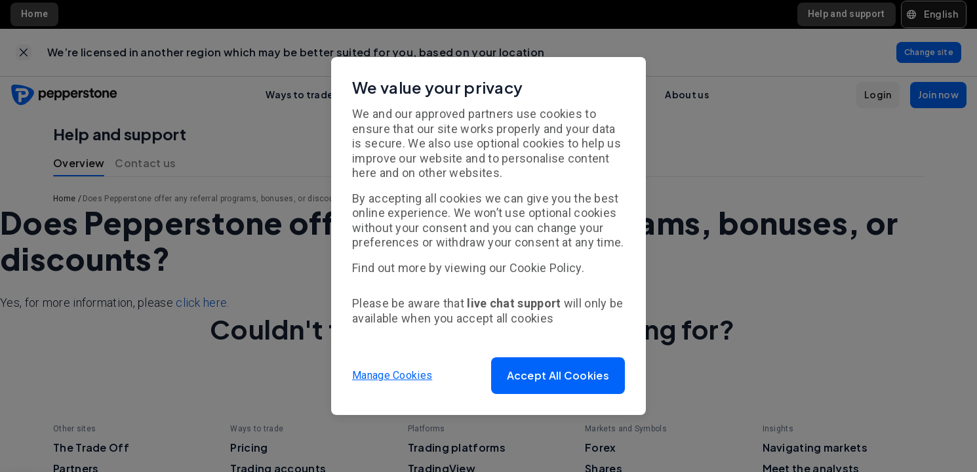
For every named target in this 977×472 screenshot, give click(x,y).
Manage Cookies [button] (392, 375)
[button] (558, 375)
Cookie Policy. (546, 268)
